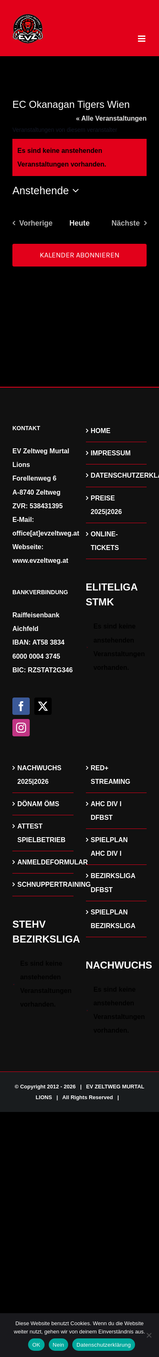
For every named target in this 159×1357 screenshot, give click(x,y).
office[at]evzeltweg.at (45, 533)
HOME (101, 430)
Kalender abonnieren (79, 255)
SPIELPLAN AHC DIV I (109, 846)
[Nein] (149, 1335)
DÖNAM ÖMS (38, 803)
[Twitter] (43, 706)
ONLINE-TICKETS (105, 541)
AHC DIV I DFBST (106, 810)
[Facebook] (21, 706)
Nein (58, 1345)
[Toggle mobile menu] (142, 38)
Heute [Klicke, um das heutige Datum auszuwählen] (79, 223)
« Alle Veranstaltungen (111, 118)
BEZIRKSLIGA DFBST (113, 882)
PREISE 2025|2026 (106, 505)
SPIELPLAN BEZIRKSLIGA (113, 919)
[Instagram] (21, 727)
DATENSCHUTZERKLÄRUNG (117, 475)
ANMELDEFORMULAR (43, 862)
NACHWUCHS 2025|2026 (39, 774)
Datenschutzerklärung (103, 1345)
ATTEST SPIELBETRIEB (41, 833)
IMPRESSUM (111, 453)
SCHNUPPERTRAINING (43, 884)
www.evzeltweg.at (40, 560)
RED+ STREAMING (111, 774)
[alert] (116, 646)
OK (36, 1345)
